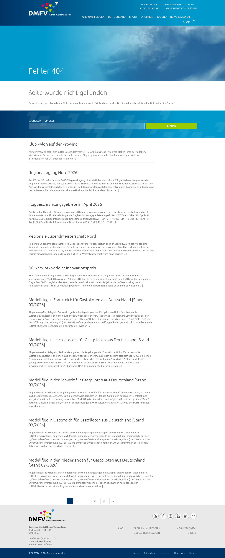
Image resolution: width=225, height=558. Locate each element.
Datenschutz (149, 552)
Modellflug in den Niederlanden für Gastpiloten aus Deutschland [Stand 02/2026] (87, 462)
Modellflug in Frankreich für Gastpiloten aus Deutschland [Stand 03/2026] (86, 302)
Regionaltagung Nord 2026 (53, 172)
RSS (155, 516)
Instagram (171, 516)
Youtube (178, 516)
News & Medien (180, 17)
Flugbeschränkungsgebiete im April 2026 (65, 204)
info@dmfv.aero (43, 541)
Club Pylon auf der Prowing (53, 144)
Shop (186, 22)
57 (103, 501)
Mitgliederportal (149, 4)
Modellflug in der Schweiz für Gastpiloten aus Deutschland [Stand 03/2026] (87, 382)
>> (112, 501)
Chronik (193, 552)
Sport (133, 17)
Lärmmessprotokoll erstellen (181, 8)
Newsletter (193, 516)
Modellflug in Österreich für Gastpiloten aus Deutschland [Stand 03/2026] (86, 422)
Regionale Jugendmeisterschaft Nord (62, 236)
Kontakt (190, 4)
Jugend (162, 17)
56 (94, 501)
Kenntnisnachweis (173, 4)
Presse (136, 552)
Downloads (179, 552)
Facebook (163, 516)
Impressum (165, 552)
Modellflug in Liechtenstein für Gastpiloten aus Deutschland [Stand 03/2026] (89, 342)
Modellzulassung (149, 8)
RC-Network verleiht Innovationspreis (62, 267)
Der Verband (117, 17)
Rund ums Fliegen (92, 17)
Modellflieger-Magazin (147, 532)
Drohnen (147, 17)
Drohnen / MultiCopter (147, 528)
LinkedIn (186, 516)
